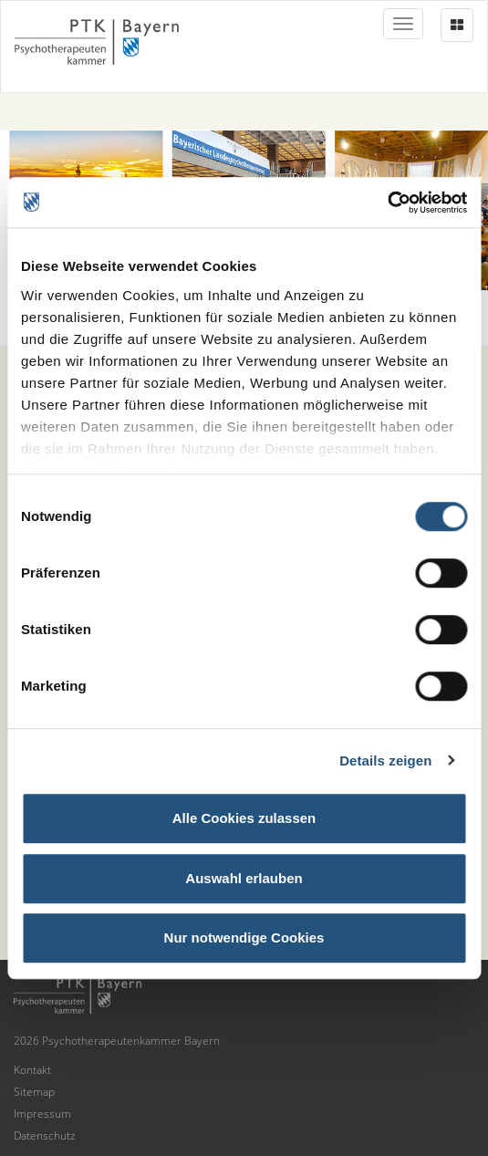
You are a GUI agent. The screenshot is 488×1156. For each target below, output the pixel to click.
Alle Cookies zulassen (244, 818)
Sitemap (34, 1091)
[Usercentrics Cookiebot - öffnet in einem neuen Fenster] (387, 202)
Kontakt (32, 1070)
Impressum (42, 1113)
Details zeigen (385, 760)
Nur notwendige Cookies (244, 937)
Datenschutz (45, 1135)
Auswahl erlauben (243, 878)
